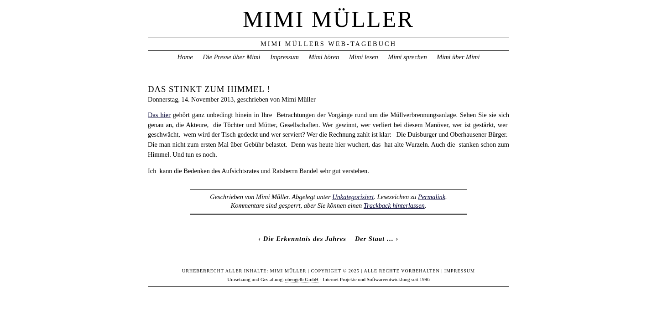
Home (185, 57)
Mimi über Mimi (458, 57)
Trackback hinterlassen (394, 205)
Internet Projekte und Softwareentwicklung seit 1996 (376, 279)
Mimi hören (323, 57)
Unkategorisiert (353, 196)
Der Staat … (374, 238)
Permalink (431, 196)
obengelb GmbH (302, 279)
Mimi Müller (328, 19)
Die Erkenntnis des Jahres (304, 238)
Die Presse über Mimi (231, 57)
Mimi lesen (363, 57)
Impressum (284, 57)
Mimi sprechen (407, 57)
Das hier (159, 114)
